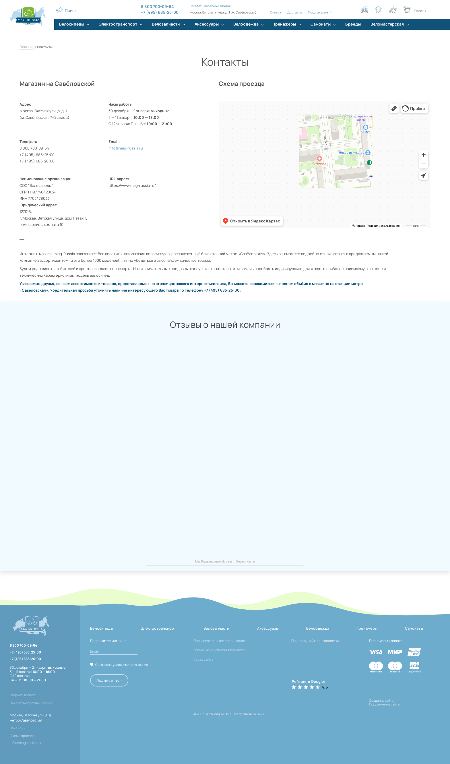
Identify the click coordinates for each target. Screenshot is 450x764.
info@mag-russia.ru (125, 148)
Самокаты (414, 628)
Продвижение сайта (384, 704)
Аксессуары (268, 628)
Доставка (294, 12)
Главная (26, 46)
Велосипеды (101, 628)
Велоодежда (317, 628)
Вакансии (18, 728)
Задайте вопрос (23, 695)
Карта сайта (203, 659)
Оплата (275, 12)
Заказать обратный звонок (210, 6)
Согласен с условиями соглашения (121, 664)
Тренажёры (367, 628)
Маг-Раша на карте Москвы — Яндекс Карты (225, 561)
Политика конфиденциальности (219, 649)
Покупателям (318, 12)
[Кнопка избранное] (393, 9)
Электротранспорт (158, 628)
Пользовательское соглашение (219, 640)
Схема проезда (22, 735)
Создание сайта (381, 700)
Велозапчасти (216, 628)
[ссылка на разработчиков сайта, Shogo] (404, 710)
